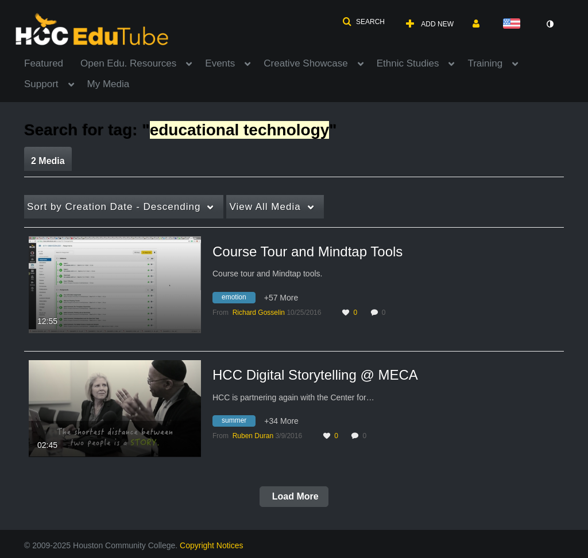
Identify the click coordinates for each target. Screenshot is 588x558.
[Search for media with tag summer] (238, 422)
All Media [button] (264, 206)
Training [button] (484, 63)
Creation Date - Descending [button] (113, 206)
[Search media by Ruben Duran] (253, 436)
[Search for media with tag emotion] (238, 298)
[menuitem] (52, 62)
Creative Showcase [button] (305, 63)
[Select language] (514, 24)
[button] (363, 21)
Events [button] (220, 63)
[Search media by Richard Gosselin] (259, 313)
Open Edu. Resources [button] (128, 63)
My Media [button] (108, 84)
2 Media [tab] (48, 161)
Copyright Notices (211, 545)
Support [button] (41, 84)
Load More (293, 496)
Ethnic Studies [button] (408, 63)
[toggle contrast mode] (549, 24)
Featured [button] (43, 63)
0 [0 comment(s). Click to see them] (385, 313)
